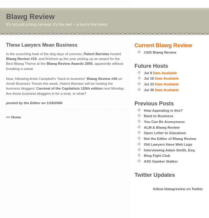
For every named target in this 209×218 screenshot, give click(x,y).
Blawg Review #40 (102, 79)
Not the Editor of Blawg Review (170, 138)
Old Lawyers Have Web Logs (168, 144)
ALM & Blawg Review (162, 127)
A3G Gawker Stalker (161, 161)
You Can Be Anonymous (164, 122)
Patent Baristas (96, 54)
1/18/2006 (54, 103)
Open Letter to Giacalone (165, 133)
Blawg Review (30, 16)
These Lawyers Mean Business (42, 45)
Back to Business (158, 116)
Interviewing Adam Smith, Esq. (169, 150)
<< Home (13, 117)
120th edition (91, 88)
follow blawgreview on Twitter (178, 189)
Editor (35, 103)
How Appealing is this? (163, 110)
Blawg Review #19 (21, 59)
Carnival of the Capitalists (58, 88)
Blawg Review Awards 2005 (70, 63)
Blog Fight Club (157, 155)
